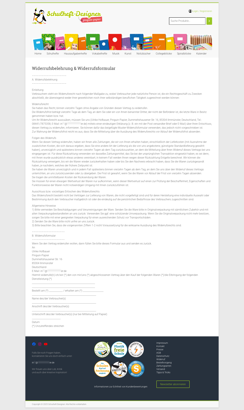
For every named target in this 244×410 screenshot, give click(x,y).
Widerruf (160, 359)
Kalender (201, 53)
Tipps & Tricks (163, 372)
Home (38, 53)
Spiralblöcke (184, 53)
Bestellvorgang (164, 362)
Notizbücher (143, 53)
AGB (158, 352)
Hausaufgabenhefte (75, 53)
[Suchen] (209, 21)
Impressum (162, 343)
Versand (160, 369)
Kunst (128, 53)
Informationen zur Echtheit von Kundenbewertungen (120, 386)
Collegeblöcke (164, 53)
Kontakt (160, 346)
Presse (159, 349)
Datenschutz (162, 356)
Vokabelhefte (99, 53)
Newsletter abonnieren (173, 384)
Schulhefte (53, 53)
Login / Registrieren (202, 11)
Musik (115, 53)
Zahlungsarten (163, 366)
